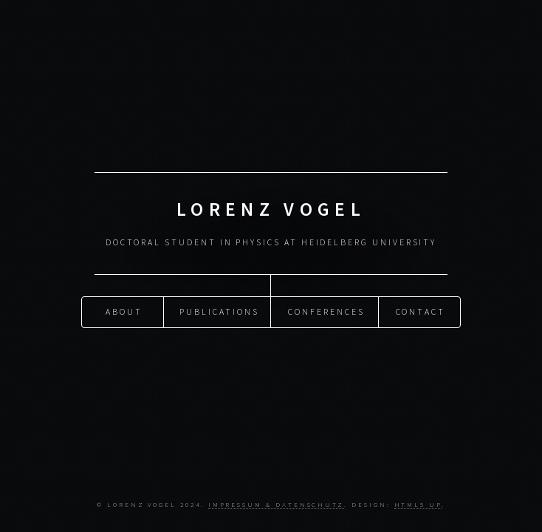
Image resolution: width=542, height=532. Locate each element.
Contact (421, 311)
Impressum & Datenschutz (276, 504)
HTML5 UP (418, 504)
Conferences (326, 311)
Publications (218, 311)
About (124, 311)
